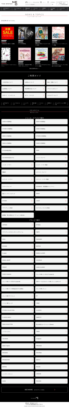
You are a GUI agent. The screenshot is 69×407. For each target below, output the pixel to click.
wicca (3, 239)
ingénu (38, 232)
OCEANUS (39, 260)
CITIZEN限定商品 (6, 150)
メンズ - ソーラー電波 (41, 165)
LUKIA (4, 381)
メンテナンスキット (7, 374)
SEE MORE (34, 389)
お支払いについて (29, 82)
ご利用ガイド (44, 9)
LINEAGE (38, 373)
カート (44, 2)
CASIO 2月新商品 (40, 143)
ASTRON (4, 225)
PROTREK (39, 352)
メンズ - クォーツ (40, 157)
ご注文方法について (7, 82)
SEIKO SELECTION (7, 324)
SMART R (38, 317)
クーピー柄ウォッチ (7, 303)
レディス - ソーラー (7, 179)
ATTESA (38, 225)
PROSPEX (5, 352)
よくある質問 (53, 9)
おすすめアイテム (6, 9)
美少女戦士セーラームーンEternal (44, 324)
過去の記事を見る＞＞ (34, 68)
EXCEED (4, 246)
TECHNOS (5, 338)
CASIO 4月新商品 (6, 121)
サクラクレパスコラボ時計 (43, 208)
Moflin (37, 150)
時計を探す (34, 104)
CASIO (38, 200)
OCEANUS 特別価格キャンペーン (45, 186)
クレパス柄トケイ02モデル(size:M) (11, 281)
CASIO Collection (6, 274)
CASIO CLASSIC (40, 267)
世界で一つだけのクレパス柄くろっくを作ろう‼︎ (48, 281)
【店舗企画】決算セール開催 (8, 43)
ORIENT (4, 267)
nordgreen (38, 338)
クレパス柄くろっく (41, 288)
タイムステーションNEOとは (60, 104)
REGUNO (38, 381)
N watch (4, 253)
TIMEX (38, 331)
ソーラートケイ (6, 331)
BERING (4, 366)
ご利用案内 (52, 2)
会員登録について (7, 88)
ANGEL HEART (6, 260)
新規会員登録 (36, 2)
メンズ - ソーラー (6, 165)
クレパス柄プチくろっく (8, 296)
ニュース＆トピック (17, 9)
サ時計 (38, 303)
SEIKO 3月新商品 (6, 136)
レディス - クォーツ (41, 172)
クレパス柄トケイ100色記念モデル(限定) (12, 288)
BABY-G (38, 359)
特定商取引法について (30, 88)
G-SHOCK (38, 310)
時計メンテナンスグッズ (8, 193)
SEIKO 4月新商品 (40, 121)
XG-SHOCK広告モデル (8, 157)
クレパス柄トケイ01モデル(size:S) (45, 274)
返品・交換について (52, 82)
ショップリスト (62, 9)
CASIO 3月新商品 (40, 128)
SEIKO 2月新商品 (6, 143)
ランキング (36, 9)
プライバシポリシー (52, 88)
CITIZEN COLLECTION (8, 310)
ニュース (3, 40)
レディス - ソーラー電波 (42, 179)
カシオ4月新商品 (22, 43)
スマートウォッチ (7, 186)
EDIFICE (38, 246)
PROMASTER (6, 359)
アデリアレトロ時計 (7, 208)
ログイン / (30, 2)
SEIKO (38, 193)
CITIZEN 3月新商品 (7, 128)
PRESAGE (39, 345)
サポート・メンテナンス (8, 95)
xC (37, 296)
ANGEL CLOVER (40, 253)
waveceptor (39, 239)
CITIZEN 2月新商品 (41, 136)
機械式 (4, 172)
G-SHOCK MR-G (6, 317)
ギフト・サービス (29, 95)
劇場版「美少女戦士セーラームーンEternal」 (13, 215)
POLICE (38, 366)
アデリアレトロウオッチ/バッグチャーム (12, 232)
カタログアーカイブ (52, 95)
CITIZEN (4, 200)
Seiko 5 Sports (6, 345)
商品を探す (28, 9)
